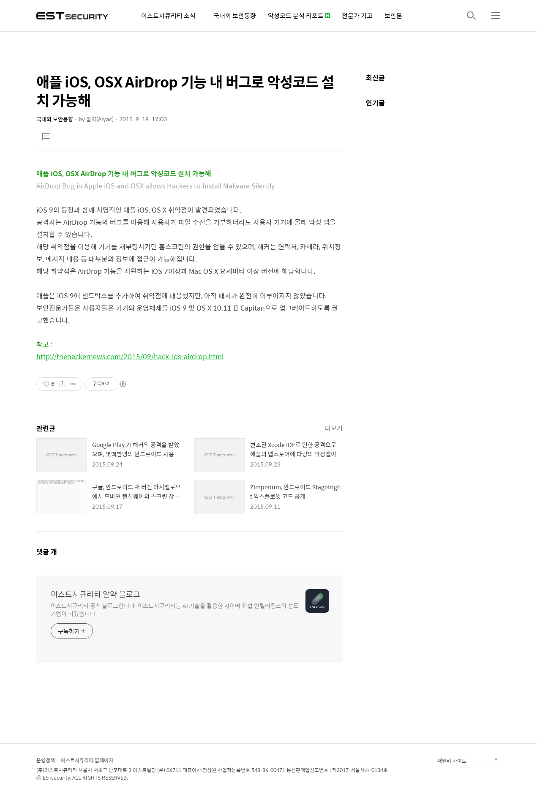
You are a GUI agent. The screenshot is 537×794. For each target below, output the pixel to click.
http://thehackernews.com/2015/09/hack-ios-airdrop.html (130, 356)
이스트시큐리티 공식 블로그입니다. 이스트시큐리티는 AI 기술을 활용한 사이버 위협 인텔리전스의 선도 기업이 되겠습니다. (175, 609)
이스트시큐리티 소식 (168, 15)
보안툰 (393, 15)
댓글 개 (46, 551)
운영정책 (45, 760)
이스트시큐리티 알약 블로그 (95, 594)
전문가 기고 (357, 15)
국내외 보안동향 (234, 15)
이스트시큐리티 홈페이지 (87, 760)
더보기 (334, 428)
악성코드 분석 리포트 (299, 15)
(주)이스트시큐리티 (56, 770)
